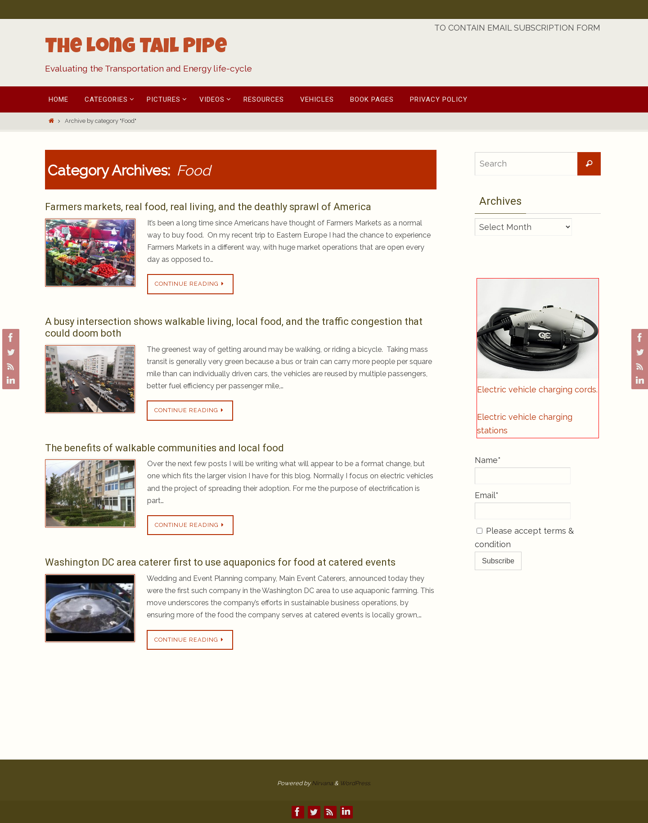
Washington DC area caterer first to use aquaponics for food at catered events (220, 562)
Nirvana (322, 783)
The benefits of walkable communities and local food (164, 448)
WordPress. (355, 783)
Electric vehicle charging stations (524, 424)
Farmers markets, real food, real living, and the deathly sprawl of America (208, 206)
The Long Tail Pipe (136, 48)
